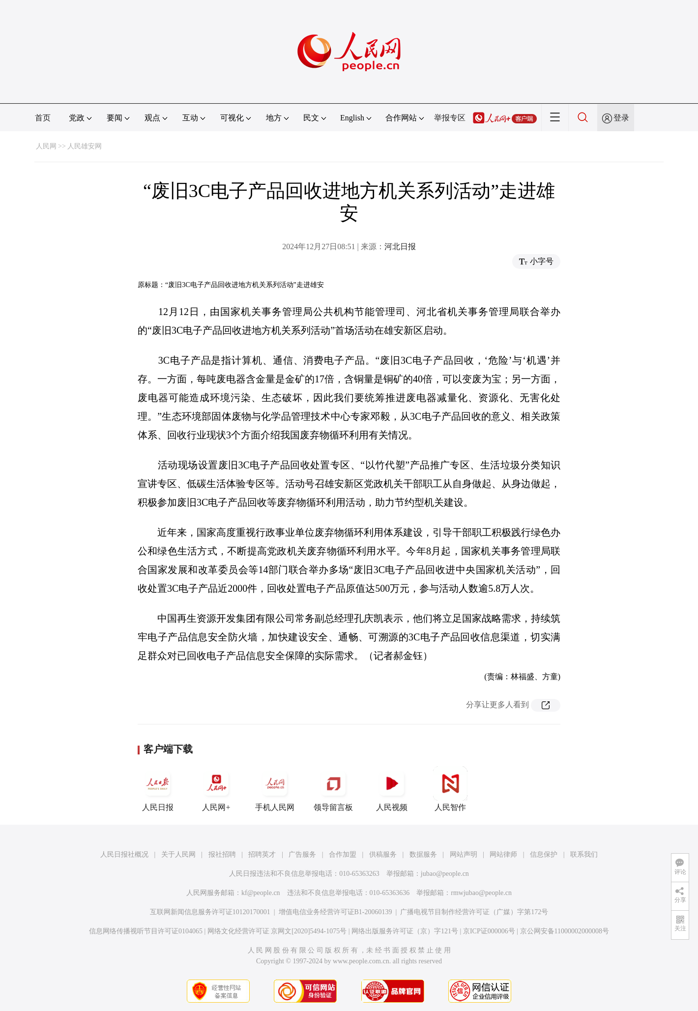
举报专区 (449, 118)
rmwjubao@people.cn (481, 892)
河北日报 (400, 246)
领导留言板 (333, 788)
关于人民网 (178, 854)
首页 (43, 118)
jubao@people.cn (445, 873)
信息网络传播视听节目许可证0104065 (146, 931)
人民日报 (158, 788)
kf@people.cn (260, 892)
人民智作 (450, 788)
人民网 (46, 146)
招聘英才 (262, 854)
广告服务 (302, 854)
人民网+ (216, 788)
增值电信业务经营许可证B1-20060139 (335, 912)
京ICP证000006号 (489, 931)
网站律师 (503, 854)
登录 (621, 118)
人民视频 (392, 788)
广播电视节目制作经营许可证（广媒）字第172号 (474, 912)
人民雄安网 (84, 146)
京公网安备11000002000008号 (564, 931)
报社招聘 (222, 854)
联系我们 (584, 854)
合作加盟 (342, 854)
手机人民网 (274, 788)
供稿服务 (383, 854)
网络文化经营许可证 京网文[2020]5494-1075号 (277, 931)
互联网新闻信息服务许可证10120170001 (210, 912)
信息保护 (543, 854)
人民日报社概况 (124, 854)
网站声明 (463, 854)
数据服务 (423, 854)
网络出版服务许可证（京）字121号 (404, 931)
